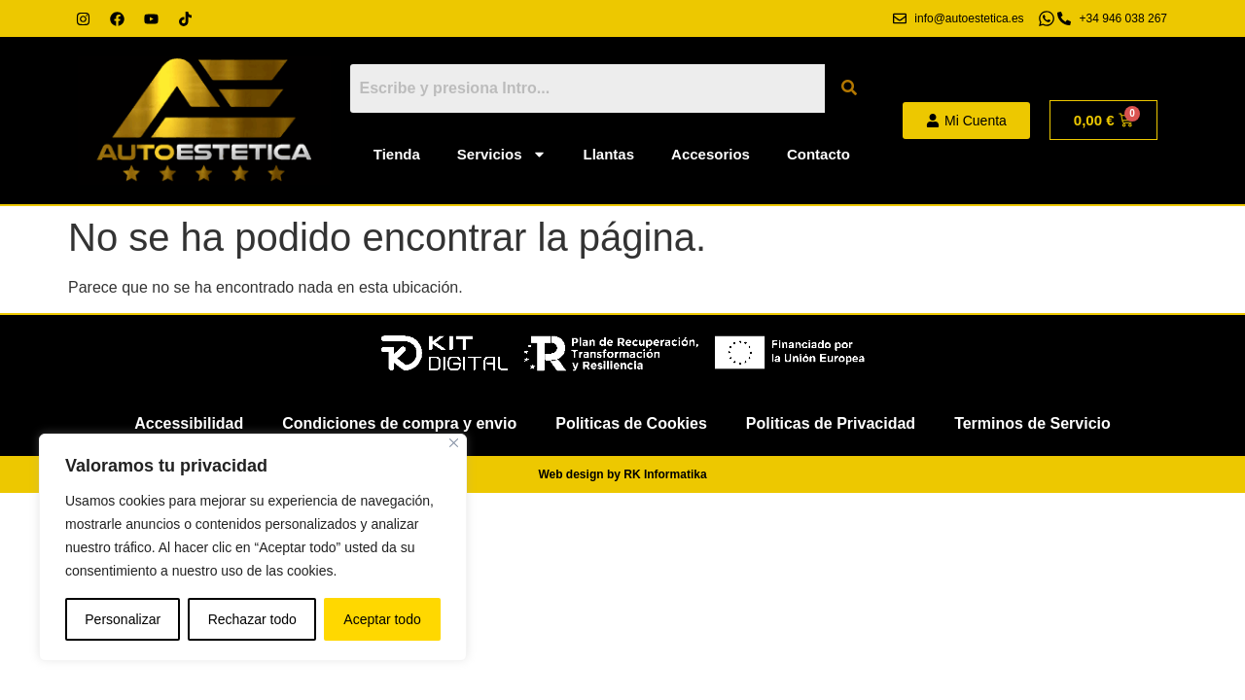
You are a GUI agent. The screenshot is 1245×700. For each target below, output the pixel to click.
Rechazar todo (252, 619)
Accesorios (710, 154)
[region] (253, 547)
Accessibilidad (188, 423)
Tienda (397, 154)
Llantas (609, 154)
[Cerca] (453, 442)
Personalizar (122, 619)
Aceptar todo (381, 619)
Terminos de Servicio (1032, 423)
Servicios (502, 154)
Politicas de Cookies (631, 423)
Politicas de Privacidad (830, 423)
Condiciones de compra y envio (399, 423)
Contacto (818, 154)
